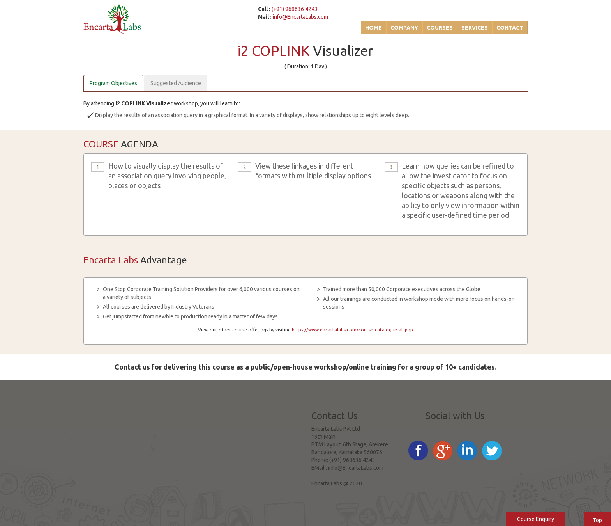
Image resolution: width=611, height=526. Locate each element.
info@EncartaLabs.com (300, 17)
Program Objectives (113, 83)
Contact (509, 28)
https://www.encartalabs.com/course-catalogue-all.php (352, 329)
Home (373, 28)
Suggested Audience (175, 83)
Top (597, 520)
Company (404, 28)
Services (474, 28)
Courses (440, 28)
